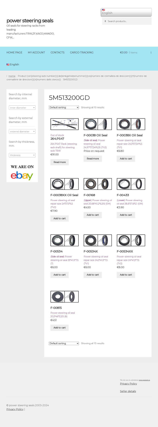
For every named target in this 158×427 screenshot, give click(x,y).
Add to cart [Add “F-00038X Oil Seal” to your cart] (126, 158)
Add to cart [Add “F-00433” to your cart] (126, 215)
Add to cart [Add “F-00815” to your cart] (60, 327)
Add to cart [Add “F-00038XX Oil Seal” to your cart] (60, 218)
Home (11, 76)
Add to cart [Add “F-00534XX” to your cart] (126, 274)
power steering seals (29, 21)
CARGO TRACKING (82, 52)
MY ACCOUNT (36, 52)
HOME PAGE (14, 52)
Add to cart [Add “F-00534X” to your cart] (93, 274)
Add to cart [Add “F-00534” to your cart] (60, 274)
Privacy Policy (128, 383)
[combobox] (22, 107)
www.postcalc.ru (144, 380)
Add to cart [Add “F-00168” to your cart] (93, 215)
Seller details (128, 391)
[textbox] (22, 108)
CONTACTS (57, 52)
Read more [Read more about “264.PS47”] (60, 162)
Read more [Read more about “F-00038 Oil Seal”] (93, 158)
